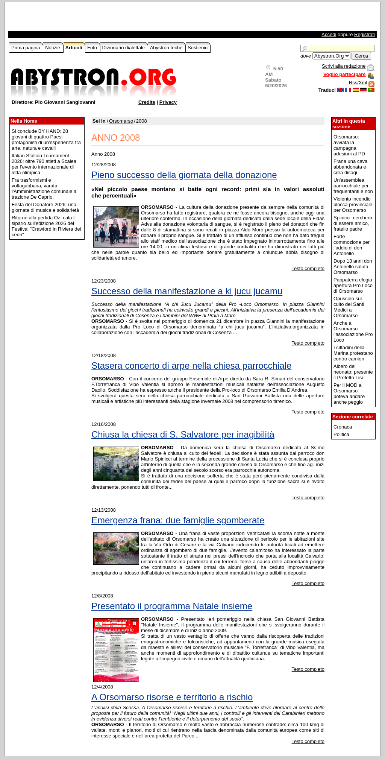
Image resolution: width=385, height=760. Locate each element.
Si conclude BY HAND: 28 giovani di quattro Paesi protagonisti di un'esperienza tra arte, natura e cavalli (46, 139)
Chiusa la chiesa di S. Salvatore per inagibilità (182, 434)
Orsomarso (121, 121)
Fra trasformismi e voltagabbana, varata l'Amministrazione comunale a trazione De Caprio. (44, 188)
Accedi (328, 34)
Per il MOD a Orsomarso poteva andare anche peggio (349, 393)
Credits (146, 102)
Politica (341, 434)
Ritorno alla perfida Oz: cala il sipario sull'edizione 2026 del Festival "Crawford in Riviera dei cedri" (46, 226)
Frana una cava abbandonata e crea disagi (350, 166)
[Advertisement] (97, 18)
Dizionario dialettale (124, 47)
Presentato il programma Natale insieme (171, 606)
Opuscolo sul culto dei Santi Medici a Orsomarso (348, 307)
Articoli (74, 47)
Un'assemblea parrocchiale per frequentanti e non (353, 185)
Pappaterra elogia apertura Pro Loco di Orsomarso (353, 285)
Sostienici (198, 47)
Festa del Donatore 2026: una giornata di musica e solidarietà (45, 207)
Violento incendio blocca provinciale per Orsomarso (352, 204)
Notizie (53, 47)
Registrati (364, 34)
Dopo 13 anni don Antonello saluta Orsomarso (352, 266)
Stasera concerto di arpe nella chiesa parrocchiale (191, 365)
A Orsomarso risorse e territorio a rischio (172, 697)
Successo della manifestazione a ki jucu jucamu (186, 291)
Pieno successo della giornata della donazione (184, 175)
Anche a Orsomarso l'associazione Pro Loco (353, 331)
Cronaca (342, 427)
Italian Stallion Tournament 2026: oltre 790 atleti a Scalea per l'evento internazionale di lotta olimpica (44, 164)
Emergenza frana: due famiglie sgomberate (177, 520)
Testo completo (308, 268)
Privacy (168, 102)
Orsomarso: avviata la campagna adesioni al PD (349, 145)
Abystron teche (167, 47)
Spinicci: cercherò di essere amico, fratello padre (352, 223)
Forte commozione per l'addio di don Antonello (351, 245)
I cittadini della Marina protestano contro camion (353, 353)
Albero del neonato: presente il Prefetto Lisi (353, 371)
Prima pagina (26, 47)
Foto (93, 47)
